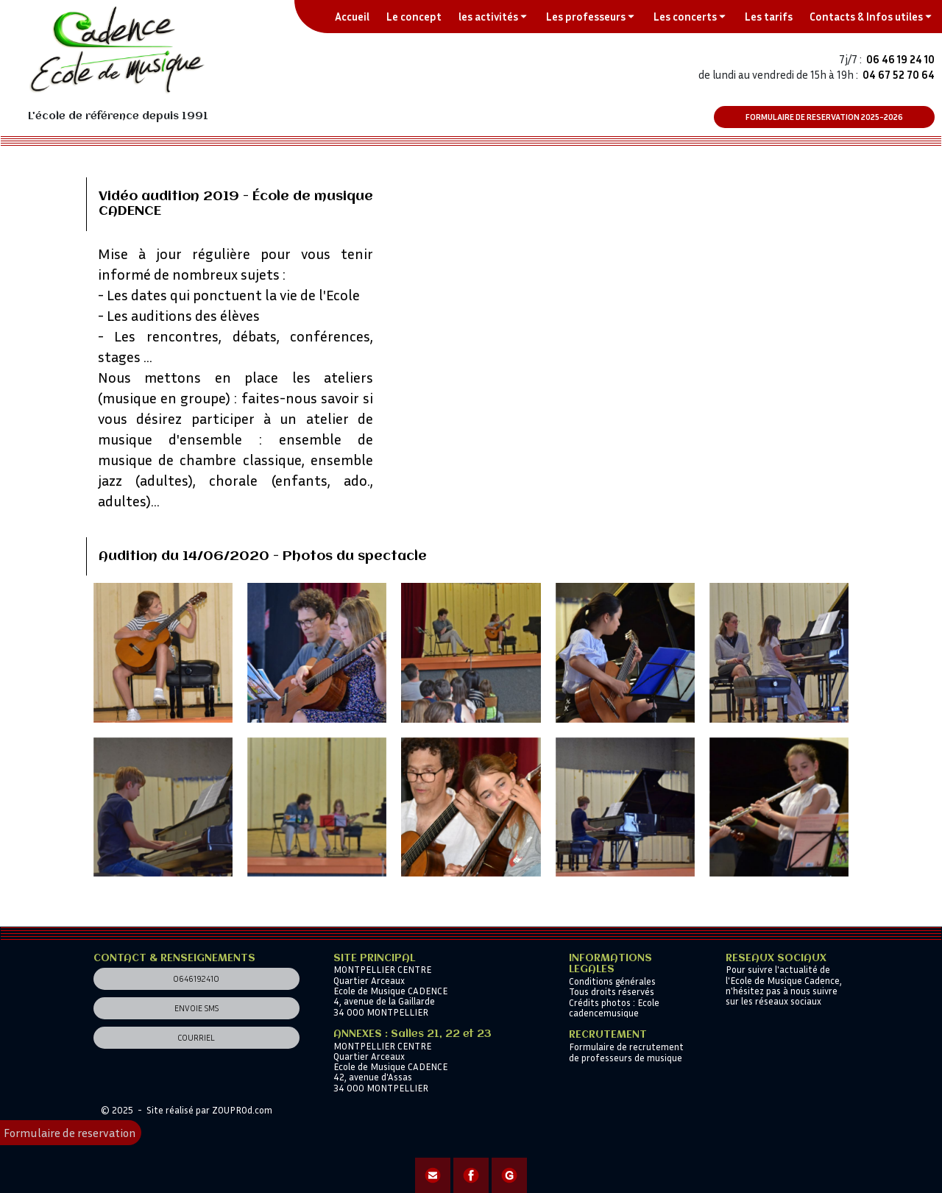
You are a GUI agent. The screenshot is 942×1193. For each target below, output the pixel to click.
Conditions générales (612, 981)
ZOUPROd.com (242, 1110)
